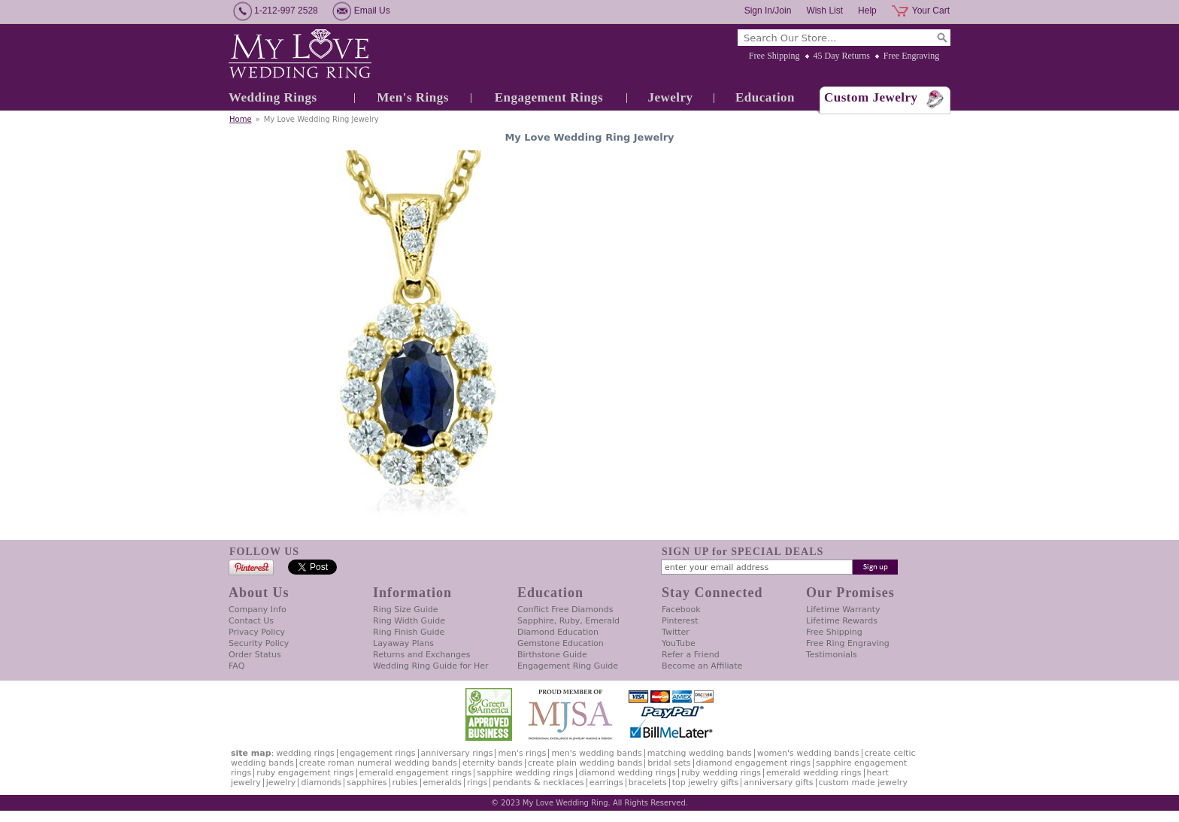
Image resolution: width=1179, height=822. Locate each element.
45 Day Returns (842, 55)
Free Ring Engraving (848, 643)
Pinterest (680, 621)
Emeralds (442, 782)
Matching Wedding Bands (699, 753)
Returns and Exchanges (421, 655)
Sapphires (366, 782)
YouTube (679, 643)
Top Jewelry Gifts (705, 782)
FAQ (236, 666)
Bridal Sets (668, 763)
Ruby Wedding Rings (721, 773)
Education (765, 97)
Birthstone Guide (552, 655)
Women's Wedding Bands (808, 753)
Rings (477, 782)
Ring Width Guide (409, 621)
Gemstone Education (560, 643)
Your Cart (931, 10)
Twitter (676, 632)
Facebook (681, 609)
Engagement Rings (549, 97)
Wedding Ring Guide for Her (431, 666)
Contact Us (251, 621)
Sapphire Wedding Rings (525, 773)
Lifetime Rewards (841, 621)
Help (867, 10)
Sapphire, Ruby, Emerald (568, 621)
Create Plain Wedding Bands (585, 763)
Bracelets (648, 782)
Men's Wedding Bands (596, 753)
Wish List (824, 10)
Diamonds (321, 782)
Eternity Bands (492, 763)
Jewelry (670, 97)
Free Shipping (774, 55)
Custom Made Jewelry (863, 782)
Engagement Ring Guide (567, 666)
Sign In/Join (768, 10)
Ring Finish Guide (408, 632)
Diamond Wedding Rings (627, 773)
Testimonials (831, 655)
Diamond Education (558, 632)
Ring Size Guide (405, 609)
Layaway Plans (403, 643)
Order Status (255, 655)
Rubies (405, 782)
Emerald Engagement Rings (415, 773)
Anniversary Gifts (778, 782)
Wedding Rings (273, 97)
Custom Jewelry (871, 97)
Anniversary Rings (457, 753)
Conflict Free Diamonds (565, 609)
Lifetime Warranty (843, 609)
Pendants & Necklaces (538, 782)
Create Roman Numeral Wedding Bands (378, 763)
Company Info (257, 609)
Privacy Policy (257, 632)
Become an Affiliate (702, 666)
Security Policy (259, 643)
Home (240, 119)
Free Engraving (911, 55)
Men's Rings (413, 97)
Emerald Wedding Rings (814, 773)
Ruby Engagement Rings (304, 773)
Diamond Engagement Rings (753, 763)
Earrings (606, 782)
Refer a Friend (691, 655)
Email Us (372, 10)
